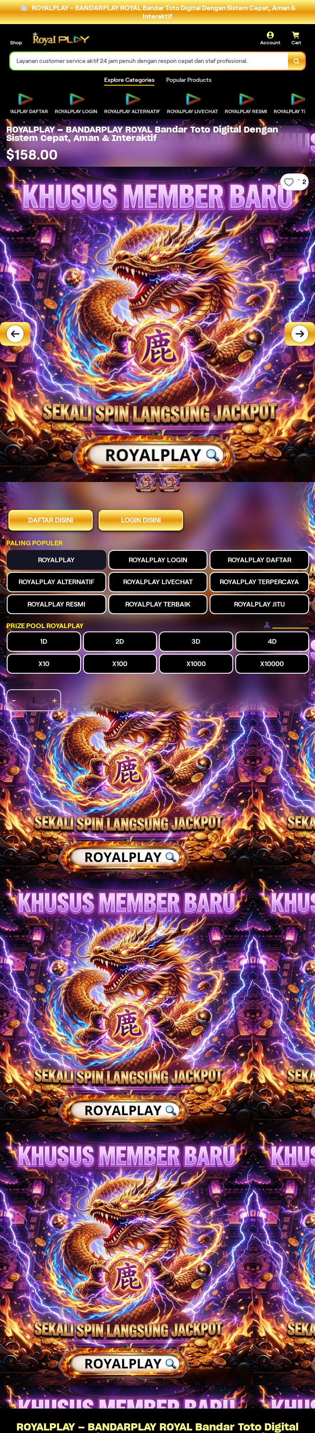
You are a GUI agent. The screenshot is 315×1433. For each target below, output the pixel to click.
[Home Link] (60, 39)
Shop (16, 42)
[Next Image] (300, 334)
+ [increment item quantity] (54, 700)
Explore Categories (129, 79)
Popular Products (188, 79)
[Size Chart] (286, 624)
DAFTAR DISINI (50, 520)
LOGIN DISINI (141, 520)
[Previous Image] (15, 334)
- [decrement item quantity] (14, 700)
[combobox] (149, 61)
